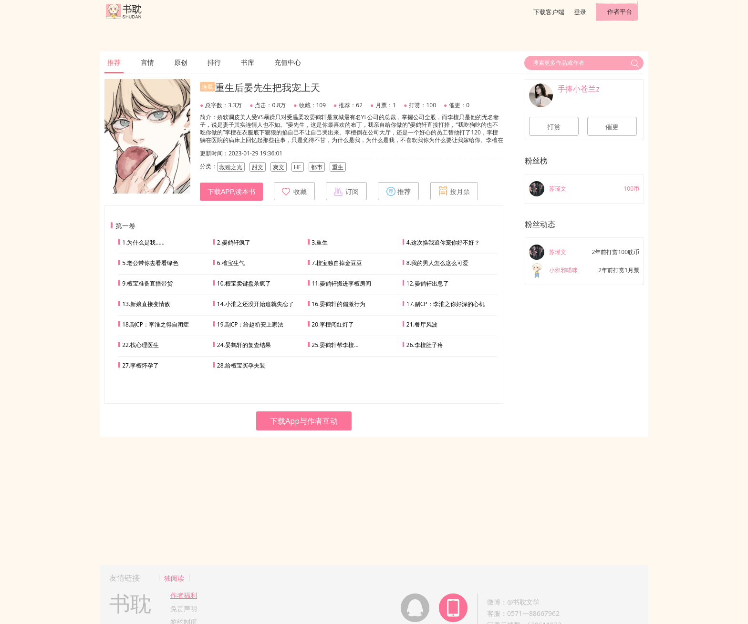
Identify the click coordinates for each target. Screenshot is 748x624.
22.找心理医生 (140, 345)
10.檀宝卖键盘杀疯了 (244, 283)
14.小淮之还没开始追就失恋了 (255, 304)
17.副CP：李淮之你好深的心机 (445, 304)
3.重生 (320, 242)
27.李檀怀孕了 (140, 365)
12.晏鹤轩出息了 (427, 283)
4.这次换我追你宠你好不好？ (443, 242)
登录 (580, 12)
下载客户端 (548, 12)
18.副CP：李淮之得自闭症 (155, 324)
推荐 (114, 62)
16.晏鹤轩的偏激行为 (338, 304)
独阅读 (174, 578)
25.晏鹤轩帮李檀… (335, 345)
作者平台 (619, 11)
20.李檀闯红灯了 (333, 324)
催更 (612, 127)
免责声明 (183, 608)
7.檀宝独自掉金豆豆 (337, 263)
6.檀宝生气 (231, 263)
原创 (180, 62)
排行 (214, 62)
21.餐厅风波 (421, 324)
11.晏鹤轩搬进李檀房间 (341, 283)
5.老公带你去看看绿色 (150, 263)
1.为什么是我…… (143, 242)
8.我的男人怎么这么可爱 (437, 263)
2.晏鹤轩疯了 (233, 242)
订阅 (346, 191)
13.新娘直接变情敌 (146, 304)
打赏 (554, 127)
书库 (247, 62)
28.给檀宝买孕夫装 (241, 365)
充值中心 (287, 62)
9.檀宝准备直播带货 (147, 283)
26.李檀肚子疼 (424, 345)
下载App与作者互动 (304, 421)
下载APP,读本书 (231, 191)
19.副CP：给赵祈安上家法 (250, 324)
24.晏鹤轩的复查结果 (244, 345)
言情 (147, 62)
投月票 (454, 191)
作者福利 (183, 595)
